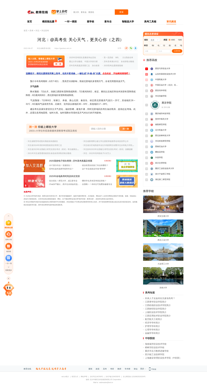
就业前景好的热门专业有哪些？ (95, 165)
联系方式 (75, 377)
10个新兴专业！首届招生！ (60, 165)
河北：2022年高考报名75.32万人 (97, 153)
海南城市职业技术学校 (155, 344)
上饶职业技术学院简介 (155, 312)
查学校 (90, 21)
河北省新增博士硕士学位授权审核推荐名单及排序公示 (105, 141)
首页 (29, 21)
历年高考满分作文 (111, 61)
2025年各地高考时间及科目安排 (64, 176)
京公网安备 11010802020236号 (134, 377)
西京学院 (166, 102)
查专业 (108, 21)
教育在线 (27, 369)
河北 (37, 30)
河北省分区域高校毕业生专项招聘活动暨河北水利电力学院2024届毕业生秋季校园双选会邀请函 (123, 145)
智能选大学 (128, 21)
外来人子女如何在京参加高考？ (160, 298)
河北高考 (45, 30)
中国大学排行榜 (91, 61)
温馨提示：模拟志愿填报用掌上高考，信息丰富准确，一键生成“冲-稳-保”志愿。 (78, 73)
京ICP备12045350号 (113, 377)
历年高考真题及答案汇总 (79, 65)
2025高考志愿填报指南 (113, 65)
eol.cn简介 (65, 377)
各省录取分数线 (127, 61)
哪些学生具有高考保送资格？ (94, 181)
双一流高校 (108, 57)
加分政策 (95, 65)
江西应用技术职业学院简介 (158, 316)
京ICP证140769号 (96, 377)
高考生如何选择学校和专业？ (61, 169)
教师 (119, 369)
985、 (117, 57)
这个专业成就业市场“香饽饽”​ (94, 169)
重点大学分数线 (75, 61)
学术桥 (127, 369)
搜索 (121, 12)
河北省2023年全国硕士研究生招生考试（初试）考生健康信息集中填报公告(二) (60, 149)
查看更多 (8, 270)
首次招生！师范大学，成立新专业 (63, 181)
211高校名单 (127, 57)
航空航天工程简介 (153, 319)
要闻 (90, 369)
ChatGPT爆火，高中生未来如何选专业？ (66, 184)
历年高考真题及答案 (82, 161)
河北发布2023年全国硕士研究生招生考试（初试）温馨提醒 (108, 149)
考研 (112, 369)
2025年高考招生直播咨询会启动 (82, 57)
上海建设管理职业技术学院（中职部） (163, 358)
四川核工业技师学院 (154, 354)
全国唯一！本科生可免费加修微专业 (97, 184)
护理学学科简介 (152, 326)
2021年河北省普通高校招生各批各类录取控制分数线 (49, 153)
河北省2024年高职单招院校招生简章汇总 (45, 145)
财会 (136, 369)
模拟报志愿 (48, 21)
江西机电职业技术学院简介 (158, 305)
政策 (97, 369)
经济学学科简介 (152, 323)
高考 (31, 30)
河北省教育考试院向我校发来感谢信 (43, 141)
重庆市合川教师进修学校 (157, 351)
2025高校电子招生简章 (60, 161)
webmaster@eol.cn (106, 382)
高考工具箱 (150, 21)
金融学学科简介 (152, 333)
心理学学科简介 (152, 329)
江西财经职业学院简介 (155, 309)
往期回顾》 (108, 161)
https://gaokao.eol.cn (63, 48)
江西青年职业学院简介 (155, 302)
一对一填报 (71, 21)
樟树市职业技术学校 (154, 347)
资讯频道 (171, 21)
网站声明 (84, 377)
